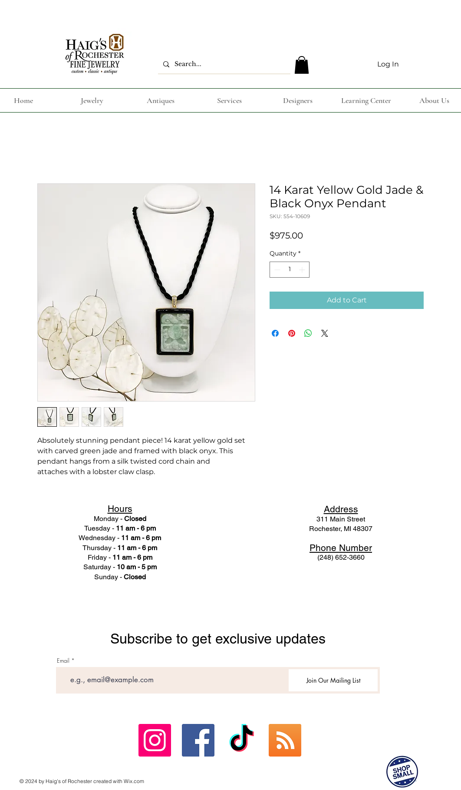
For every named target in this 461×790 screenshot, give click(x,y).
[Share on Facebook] (275, 333)
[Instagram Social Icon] (154, 740)
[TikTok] (241, 740)
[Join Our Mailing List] (333, 680)
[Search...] (223, 64)
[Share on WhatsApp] (308, 333)
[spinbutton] (289, 269)
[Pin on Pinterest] (291, 333)
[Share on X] (324, 333)
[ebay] (285, 740)
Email (63, 661)
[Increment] (302, 269)
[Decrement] (276, 269)
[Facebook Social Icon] (198, 740)
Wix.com (134, 781)
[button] (301, 65)
